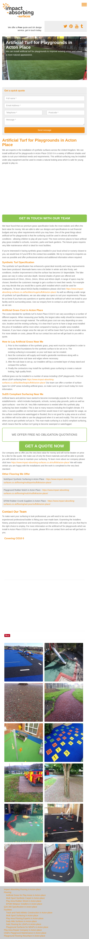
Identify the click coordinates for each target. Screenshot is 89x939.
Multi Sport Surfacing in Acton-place (22, 915)
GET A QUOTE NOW (44, 446)
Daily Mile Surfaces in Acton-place (21, 921)
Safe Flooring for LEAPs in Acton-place (23, 924)
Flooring (7, 892)
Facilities (8, 910)
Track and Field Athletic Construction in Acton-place (29, 912)
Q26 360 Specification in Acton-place (20, 907)
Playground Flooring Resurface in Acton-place (24, 936)
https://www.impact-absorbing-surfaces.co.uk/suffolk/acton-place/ (40, 462)
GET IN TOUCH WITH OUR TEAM (44, 218)
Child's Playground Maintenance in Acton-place (25, 933)
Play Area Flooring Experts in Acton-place (24, 918)
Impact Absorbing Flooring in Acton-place (22, 889)
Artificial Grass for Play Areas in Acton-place (26, 895)
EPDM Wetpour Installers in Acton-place (24, 904)
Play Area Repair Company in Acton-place (23, 930)
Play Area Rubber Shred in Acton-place (23, 901)
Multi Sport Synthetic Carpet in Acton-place (25, 898)
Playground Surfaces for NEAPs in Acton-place (27, 927)
